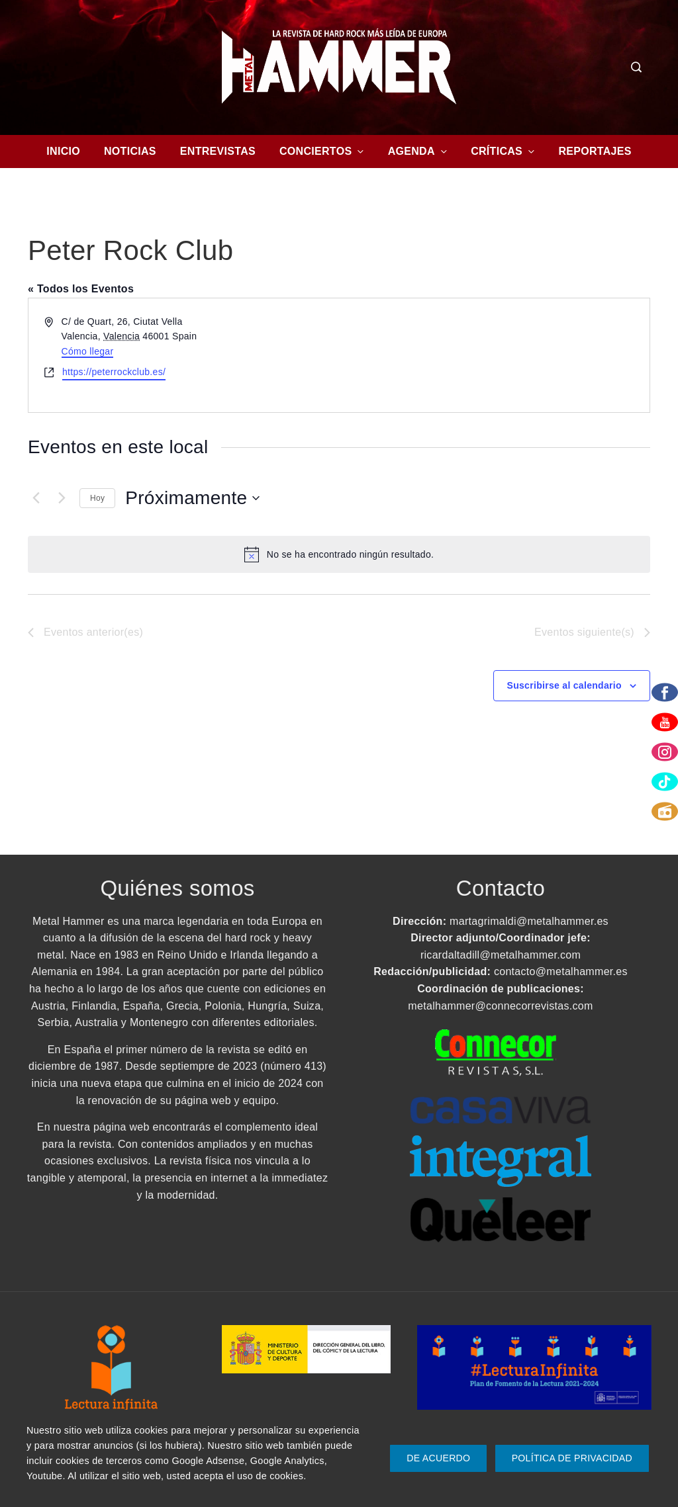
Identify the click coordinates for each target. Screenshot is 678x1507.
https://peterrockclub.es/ (114, 371)
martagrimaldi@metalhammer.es (529, 921)
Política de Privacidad (572, 1458)
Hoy (97, 498)
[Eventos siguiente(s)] (62, 498)
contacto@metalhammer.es (561, 971)
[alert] (339, 554)
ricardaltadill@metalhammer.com (500, 955)
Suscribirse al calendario (564, 685)
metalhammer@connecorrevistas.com (500, 1006)
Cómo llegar (88, 351)
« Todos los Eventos (81, 288)
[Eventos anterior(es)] (36, 498)
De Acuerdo (438, 1458)
